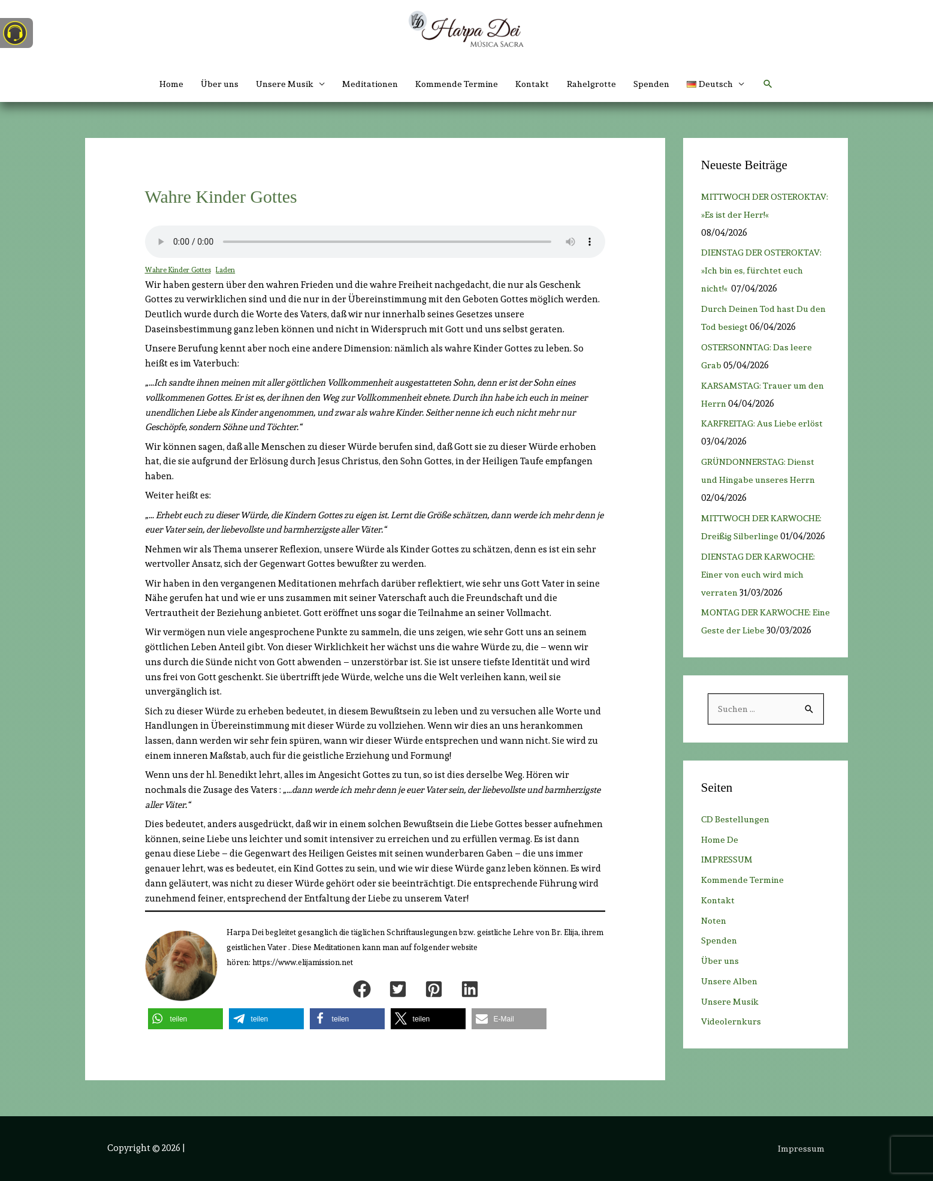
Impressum (802, 1148)
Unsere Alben (730, 999)
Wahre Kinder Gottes (179, 270)
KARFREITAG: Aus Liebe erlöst (763, 423)
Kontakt (535, 84)
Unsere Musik (731, 1019)
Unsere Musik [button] (279, 84)
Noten (714, 938)
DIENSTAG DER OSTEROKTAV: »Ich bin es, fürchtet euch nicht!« (761, 270)
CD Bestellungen (736, 838)
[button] (724, 84)
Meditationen (368, 84)
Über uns (211, 84)
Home (161, 84)
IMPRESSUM (727, 878)
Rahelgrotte (596, 84)
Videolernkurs (732, 1040)
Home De (720, 857)
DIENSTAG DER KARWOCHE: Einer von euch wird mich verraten (759, 574)
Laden (228, 270)
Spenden (658, 84)
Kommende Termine (457, 84)
